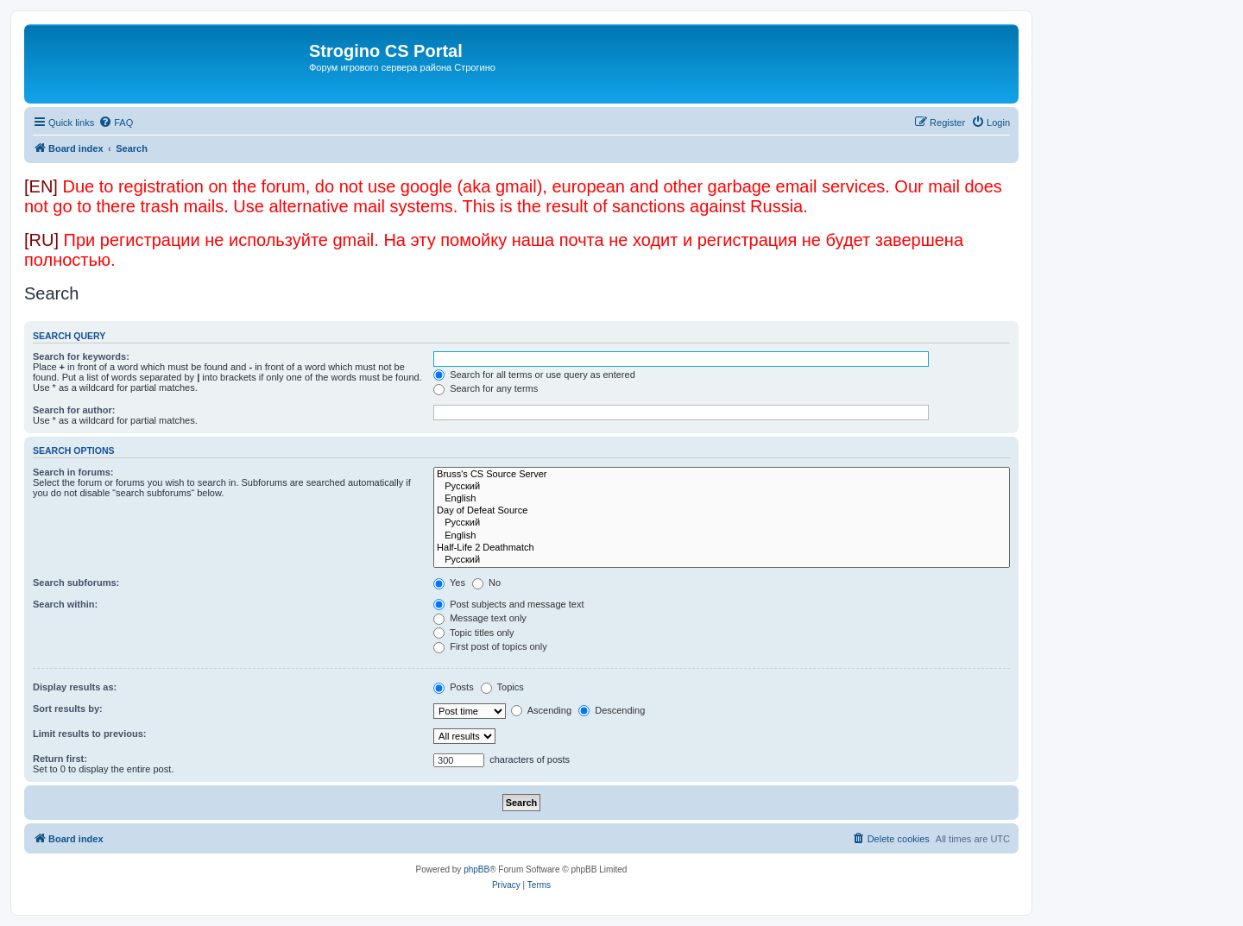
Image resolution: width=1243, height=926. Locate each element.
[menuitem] (115, 122)
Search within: (65, 604)
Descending (611, 710)
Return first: (60, 758)
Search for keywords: (81, 356)
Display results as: (75, 687)
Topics (502, 687)
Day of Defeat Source (721, 511)
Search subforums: (76, 582)
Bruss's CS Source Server (721, 475)
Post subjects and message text (508, 604)
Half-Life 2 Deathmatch (721, 548)
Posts (453, 687)
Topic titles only (473, 632)
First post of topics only (490, 646)
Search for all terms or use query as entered (534, 374)
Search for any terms (485, 388)
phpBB (476, 869)
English (721, 499)
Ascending (541, 710)
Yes (449, 582)
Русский (721, 487)
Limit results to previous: (89, 733)
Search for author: (74, 410)
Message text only (480, 618)
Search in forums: (73, 472)
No (486, 582)
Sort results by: (68, 708)
